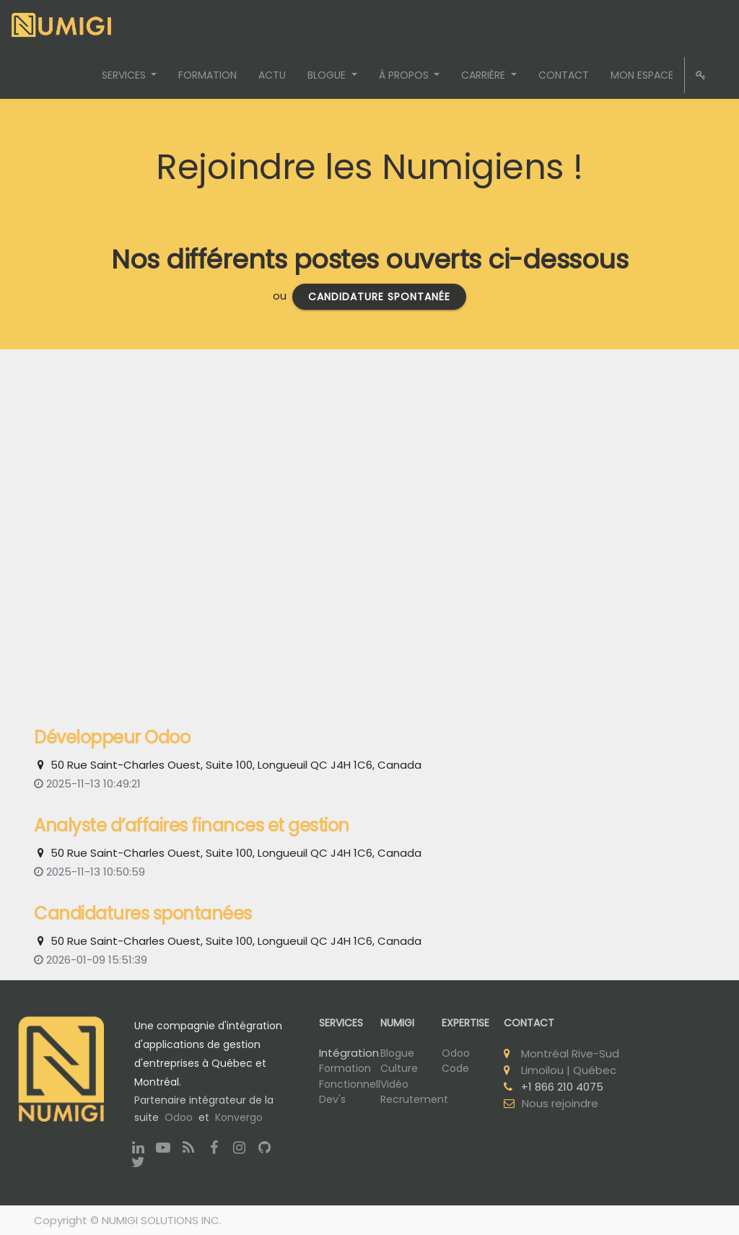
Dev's (332, 1099)
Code (455, 1068)
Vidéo (394, 1084)
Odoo (179, 1117)
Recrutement (414, 1099)
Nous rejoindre (560, 1103)
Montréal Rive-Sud (570, 1053)
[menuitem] (207, 75)
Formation (345, 1068)
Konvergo (239, 1117)
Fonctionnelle (353, 1084)
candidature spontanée (379, 296)
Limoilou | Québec (568, 1070)
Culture (399, 1068)
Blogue (397, 1053)
